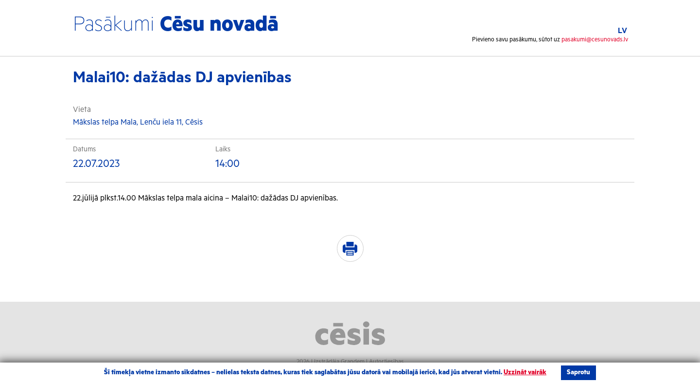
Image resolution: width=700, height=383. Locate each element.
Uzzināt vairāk (525, 372)
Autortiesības (386, 361)
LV (622, 31)
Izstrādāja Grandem (339, 361)
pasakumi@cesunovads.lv (594, 39)
